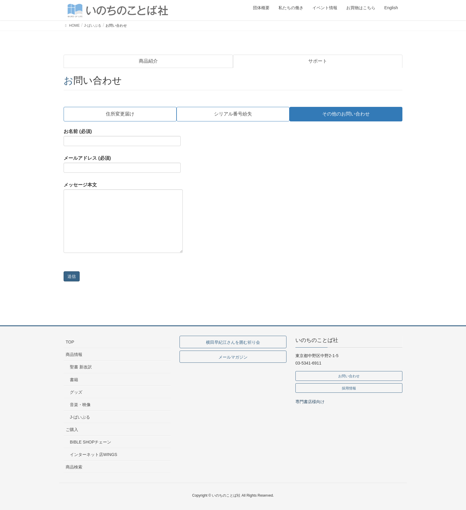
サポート (317, 61)
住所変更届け (120, 113)
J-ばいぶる (80, 417)
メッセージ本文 (123, 217)
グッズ (76, 392)
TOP (70, 342)
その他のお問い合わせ (346, 113)
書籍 (74, 379)
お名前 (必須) (122, 137)
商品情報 (74, 354)
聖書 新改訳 (81, 367)
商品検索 (74, 467)
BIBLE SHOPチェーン (90, 442)
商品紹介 (148, 61)
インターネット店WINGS (93, 454)
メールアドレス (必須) (122, 164)
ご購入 (72, 429)
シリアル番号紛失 (233, 113)
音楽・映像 (80, 404)
